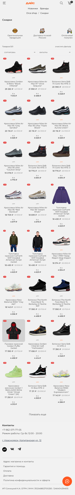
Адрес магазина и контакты (18, 461)
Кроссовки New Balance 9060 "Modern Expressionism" (61, 389)
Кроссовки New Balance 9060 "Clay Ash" (13, 302)
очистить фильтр (63, 46)
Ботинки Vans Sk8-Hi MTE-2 (61, 345)
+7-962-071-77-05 (11, 429)
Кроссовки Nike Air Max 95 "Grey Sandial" (13, 125)
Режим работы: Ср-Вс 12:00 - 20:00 (22, 433)
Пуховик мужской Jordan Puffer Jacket (14, 346)
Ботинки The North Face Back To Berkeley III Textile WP (37, 303)
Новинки (33, 8)
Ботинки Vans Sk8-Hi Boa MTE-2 (37, 387)
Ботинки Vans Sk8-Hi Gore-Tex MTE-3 (61, 82)
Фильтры (56, 52)
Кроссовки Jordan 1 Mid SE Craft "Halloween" (37, 346)
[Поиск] (61, 3)
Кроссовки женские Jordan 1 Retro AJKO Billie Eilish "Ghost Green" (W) (13, 390)
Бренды (44, 8)
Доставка (8, 475)
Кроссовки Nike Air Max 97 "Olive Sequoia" (37, 83)
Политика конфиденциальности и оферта (26, 480)
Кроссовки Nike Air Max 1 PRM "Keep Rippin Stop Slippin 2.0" (61, 257)
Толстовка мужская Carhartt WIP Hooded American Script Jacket (61, 212)
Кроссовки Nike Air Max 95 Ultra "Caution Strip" (13, 168)
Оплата (7, 471)
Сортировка (21, 52)
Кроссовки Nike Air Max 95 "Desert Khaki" (37, 210)
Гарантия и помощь (14, 466)
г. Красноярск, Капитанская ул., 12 (21, 440)
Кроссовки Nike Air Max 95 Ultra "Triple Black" (37, 125)
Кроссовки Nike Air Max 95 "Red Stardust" (13, 210)
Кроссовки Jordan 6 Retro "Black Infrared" (13, 83)
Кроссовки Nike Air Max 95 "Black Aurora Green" (61, 125)
